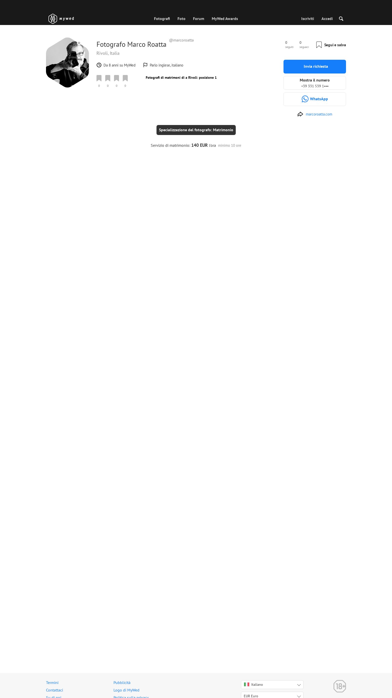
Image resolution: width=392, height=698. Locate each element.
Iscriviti (307, 18)
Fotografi (162, 18)
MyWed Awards (225, 18)
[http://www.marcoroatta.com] (314, 114)
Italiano (253, 684)
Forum (198, 18)
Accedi (327, 18)
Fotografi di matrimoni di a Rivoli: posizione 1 (181, 77)
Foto (182, 18)
